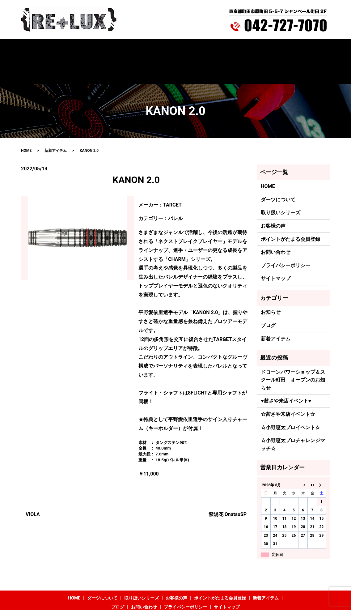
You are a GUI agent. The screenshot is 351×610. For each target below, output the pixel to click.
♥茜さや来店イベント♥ (286, 375)
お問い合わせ (287, 48)
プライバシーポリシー (285, 239)
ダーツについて (75, 48)
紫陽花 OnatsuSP (228, 489)
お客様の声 (148, 48)
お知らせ (271, 286)
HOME (48, 48)
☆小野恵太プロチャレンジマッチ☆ (293, 419)
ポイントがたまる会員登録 (191, 48)
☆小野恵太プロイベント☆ (290, 401)
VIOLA (33, 489)
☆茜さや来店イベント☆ (288, 388)
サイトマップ (275, 253)
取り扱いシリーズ (113, 48)
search (310, 48)
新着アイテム (236, 48)
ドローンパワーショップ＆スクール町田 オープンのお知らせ (293, 354)
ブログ (261, 48)
